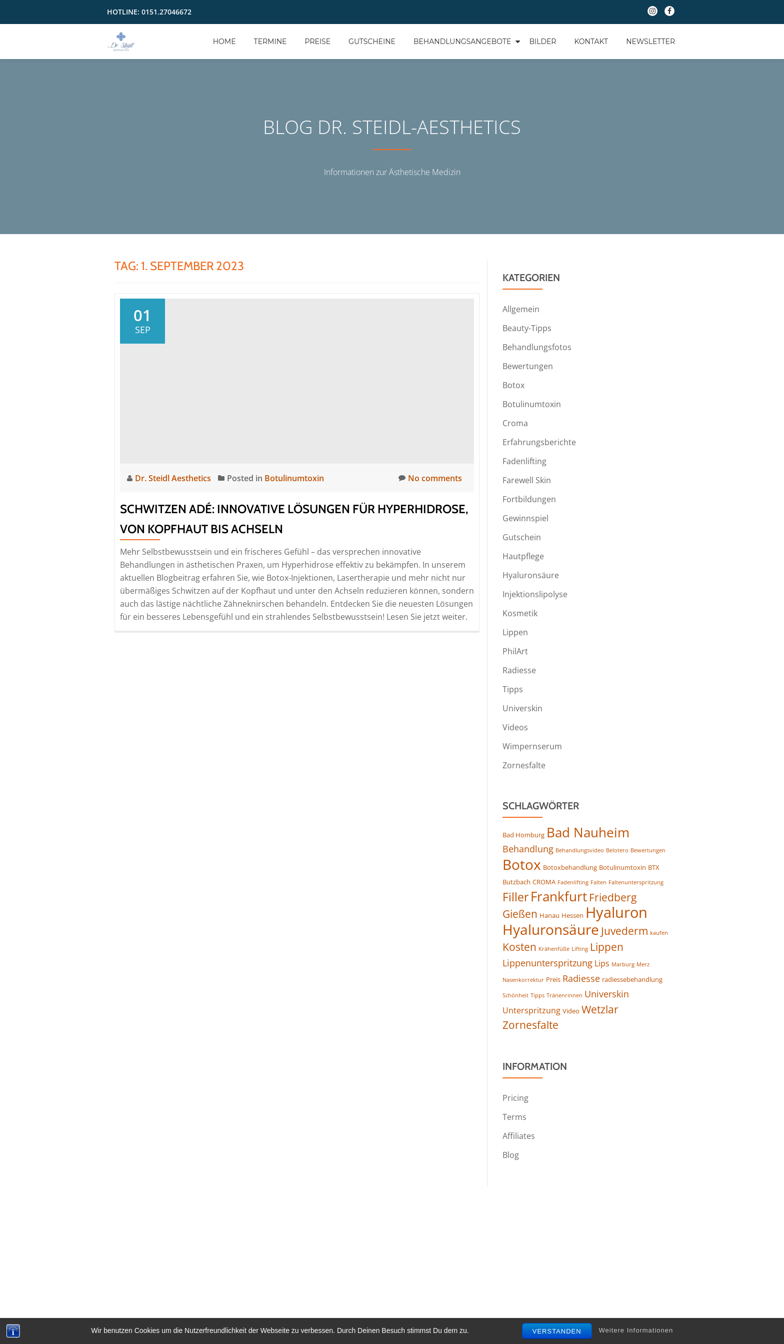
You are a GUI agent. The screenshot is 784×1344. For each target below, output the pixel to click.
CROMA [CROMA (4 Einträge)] (544, 881)
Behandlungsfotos (537, 347)
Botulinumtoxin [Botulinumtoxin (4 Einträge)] (622, 867)
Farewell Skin (526, 480)
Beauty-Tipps (527, 328)
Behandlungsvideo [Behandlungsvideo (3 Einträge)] (580, 850)
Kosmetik (520, 613)
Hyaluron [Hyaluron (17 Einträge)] (617, 912)
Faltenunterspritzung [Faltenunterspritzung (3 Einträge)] (636, 882)
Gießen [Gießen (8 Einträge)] (520, 914)
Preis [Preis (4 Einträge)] (553, 979)
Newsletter (650, 41)
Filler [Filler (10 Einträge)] (515, 897)
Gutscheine (372, 41)
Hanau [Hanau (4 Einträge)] (550, 915)
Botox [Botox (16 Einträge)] (521, 864)
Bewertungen (527, 366)
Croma (515, 423)
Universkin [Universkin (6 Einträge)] (606, 994)
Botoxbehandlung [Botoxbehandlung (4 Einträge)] (570, 867)
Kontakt (591, 41)
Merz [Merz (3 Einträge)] (643, 964)
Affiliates (518, 1135)
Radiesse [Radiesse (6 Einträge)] (581, 978)
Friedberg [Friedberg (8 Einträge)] (612, 897)
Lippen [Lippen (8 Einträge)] (607, 947)
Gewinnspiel (525, 518)
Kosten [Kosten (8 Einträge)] (519, 947)
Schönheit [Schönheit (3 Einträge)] (515, 995)
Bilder (542, 41)
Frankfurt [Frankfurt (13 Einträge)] (558, 896)
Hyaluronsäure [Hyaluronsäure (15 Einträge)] (550, 929)
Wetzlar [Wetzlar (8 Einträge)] (600, 1009)
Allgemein (521, 309)
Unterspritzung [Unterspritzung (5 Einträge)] (531, 1010)
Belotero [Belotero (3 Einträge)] (617, 850)
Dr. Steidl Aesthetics (174, 478)
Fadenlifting (524, 461)
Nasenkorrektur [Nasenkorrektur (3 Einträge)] (523, 979)
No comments (430, 478)
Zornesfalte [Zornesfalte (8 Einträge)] (530, 1025)
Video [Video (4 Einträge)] (571, 1010)
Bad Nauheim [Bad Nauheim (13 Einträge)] (588, 832)
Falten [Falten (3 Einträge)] (598, 882)
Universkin (522, 708)
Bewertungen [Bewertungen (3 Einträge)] (648, 850)
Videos (515, 727)
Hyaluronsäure (530, 575)
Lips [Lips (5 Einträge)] (602, 963)
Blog (510, 1154)
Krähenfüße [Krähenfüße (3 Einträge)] (554, 948)
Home (224, 41)
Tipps (512, 689)
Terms (514, 1116)
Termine (270, 41)
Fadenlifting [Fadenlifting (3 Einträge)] (573, 882)
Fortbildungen (529, 499)
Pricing (515, 1097)
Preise (317, 41)
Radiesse (519, 670)
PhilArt (515, 651)
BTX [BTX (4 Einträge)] (654, 867)
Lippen (515, 632)
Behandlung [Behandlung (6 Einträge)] (528, 849)
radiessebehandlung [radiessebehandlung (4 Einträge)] (632, 979)
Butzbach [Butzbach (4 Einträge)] (516, 881)
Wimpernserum (532, 746)
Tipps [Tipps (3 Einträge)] (537, 995)
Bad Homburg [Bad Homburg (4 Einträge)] (523, 834)
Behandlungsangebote (462, 41)
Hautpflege (523, 556)
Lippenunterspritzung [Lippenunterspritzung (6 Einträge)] (547, 963)
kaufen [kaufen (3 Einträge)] (659, 932)
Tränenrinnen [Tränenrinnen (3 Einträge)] (564, 995)
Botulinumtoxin (294, 478)
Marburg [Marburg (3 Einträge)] (623, 964)
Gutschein (521, 537)
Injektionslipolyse (535, 594)
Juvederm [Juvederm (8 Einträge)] (624, 931)
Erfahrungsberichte (539, 442)
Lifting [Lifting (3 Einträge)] (580, 948)
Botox (513, 385)
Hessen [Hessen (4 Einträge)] (573, 915)
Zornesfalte (524, 765)
